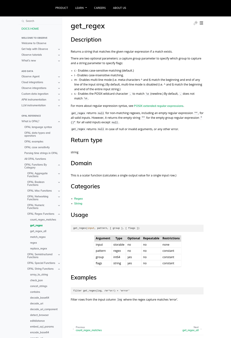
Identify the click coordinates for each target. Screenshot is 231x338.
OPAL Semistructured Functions (40, 256)
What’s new (28, 60)
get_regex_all (38, 231)
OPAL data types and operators (37, 134)
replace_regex (38, 248)
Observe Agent (30, 76)
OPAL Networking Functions (37, 198)
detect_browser (39, 315)
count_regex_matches (43, 220)
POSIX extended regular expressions (158, 106)
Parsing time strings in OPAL (41, 153)
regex (33, 243)
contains (35, 292)
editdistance (37, 321)
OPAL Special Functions (41, 263)
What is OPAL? (30, 121)
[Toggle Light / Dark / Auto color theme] (195, 23)
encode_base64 (39, 332)
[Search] (40, 21)
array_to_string (39, 274)
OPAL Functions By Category (35, 166)
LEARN (79, 8)
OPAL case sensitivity (37, 147)
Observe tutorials (31, 55)
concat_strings (38, 286)
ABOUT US (119, 8)
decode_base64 (39, 298)
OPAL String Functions (40, 269)
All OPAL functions (35, 159)
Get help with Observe (34, 49)
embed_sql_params (42, 327)
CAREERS (100, 8)
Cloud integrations (32, 82)
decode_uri (36, 303)
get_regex (36, 225)
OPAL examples (33, 141)
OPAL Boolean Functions (35, 184)
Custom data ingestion (34, 94)
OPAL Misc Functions (39, 191)
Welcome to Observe (33, 43)
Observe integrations (33, 88)
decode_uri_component (44, 309)
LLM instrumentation (33, 105)
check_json (36, 280)
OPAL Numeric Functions (35, 207)
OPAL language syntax (38, 127)
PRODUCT (61, 8)
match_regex (38, 237)
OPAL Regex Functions (40, 214)
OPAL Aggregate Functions (37, 175)
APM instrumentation (33, 100)
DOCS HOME (30, 28)
